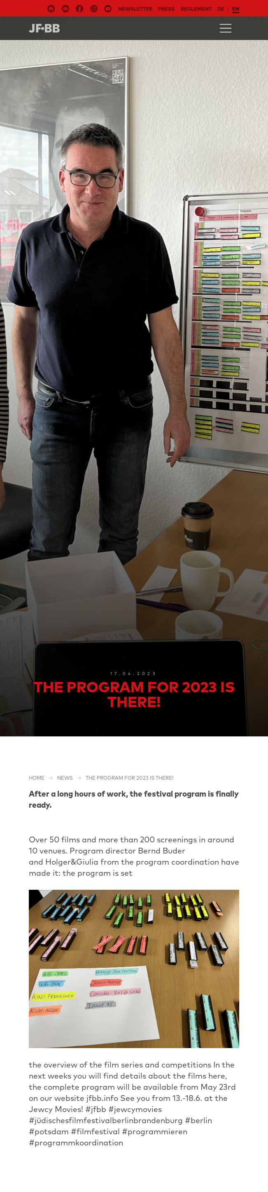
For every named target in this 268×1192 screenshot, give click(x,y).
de (220, 9)
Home (36, 778)
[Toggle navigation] (225, 28)
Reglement (196, 9)
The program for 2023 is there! (129, 778)
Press (166, 9)
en (235, 9)
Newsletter (135, 9)
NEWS (65, 778)
